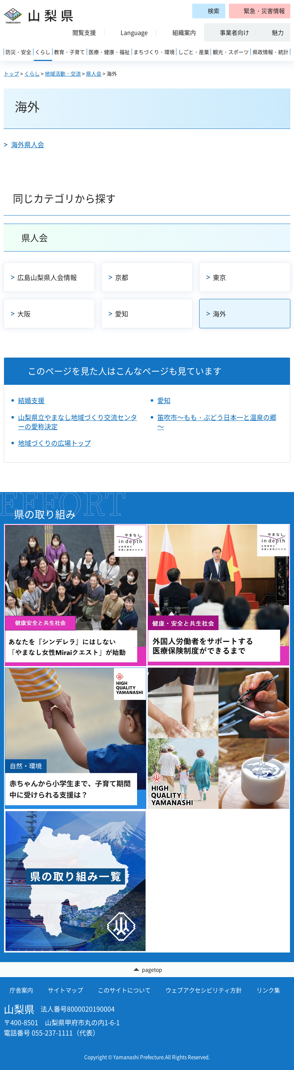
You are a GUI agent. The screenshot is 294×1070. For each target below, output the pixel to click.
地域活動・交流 (63, 73)
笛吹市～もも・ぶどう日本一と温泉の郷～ (216, 422)
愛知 (121, 314)
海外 (219, 314)
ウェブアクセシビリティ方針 (203, 990)
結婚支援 (31, 400)
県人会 (93, 73)
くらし (32, 73)
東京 (219, 277)
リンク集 (268, 990)
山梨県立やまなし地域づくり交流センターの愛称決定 (77, 422)
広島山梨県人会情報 (47, 277)
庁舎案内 (21, 990)
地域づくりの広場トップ (54, 443)
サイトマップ (65, 990)
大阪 (24, 314)
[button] (259, 11)
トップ (11, 73)
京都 (121, 277)
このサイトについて (124, 990)
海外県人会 (27, 144)
